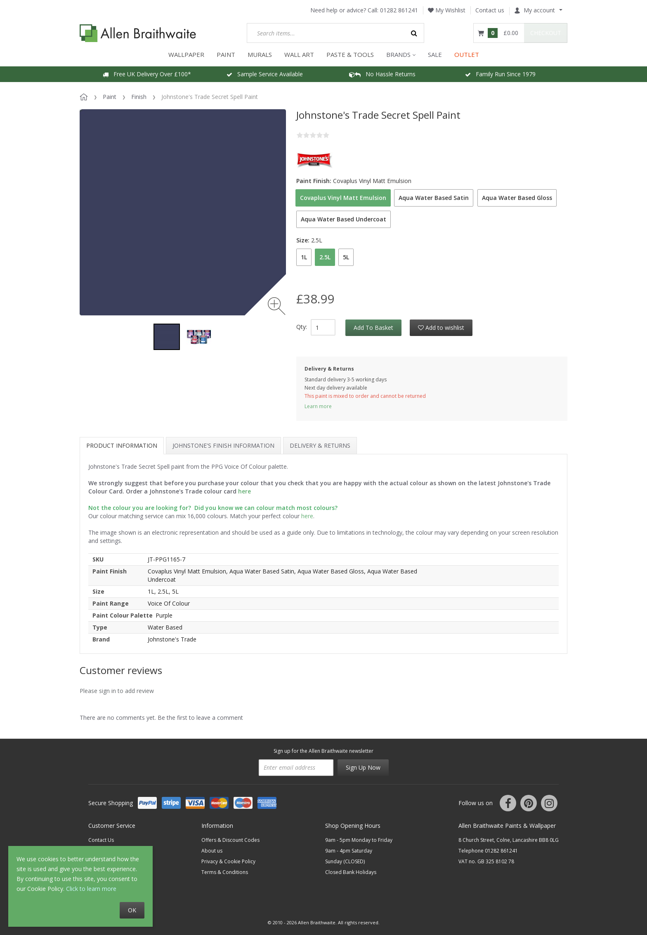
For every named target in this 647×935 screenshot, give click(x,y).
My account (534, 10)
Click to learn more (91, 889)
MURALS (260, 54)
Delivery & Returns (320, 445)
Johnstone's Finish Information (223, 445)
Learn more (318, 406)
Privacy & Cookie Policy (228, 861)
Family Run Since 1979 (500, 74)
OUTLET (466, 54)
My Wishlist (446, 10)
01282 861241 (399, 10)
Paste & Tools (350, 54)
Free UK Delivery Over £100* (147, 74)
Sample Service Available (265, 74)
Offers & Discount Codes (230, 839)
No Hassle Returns (382, 74)
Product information (121, 445)
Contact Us (101, 839)
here (307, 516)
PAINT (226, 54)
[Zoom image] (277, 306)
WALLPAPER (186, 54)
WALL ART (299, 54)
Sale (435, 54)
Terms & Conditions (224, 872)
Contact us (489, 10)
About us (211, 850)
